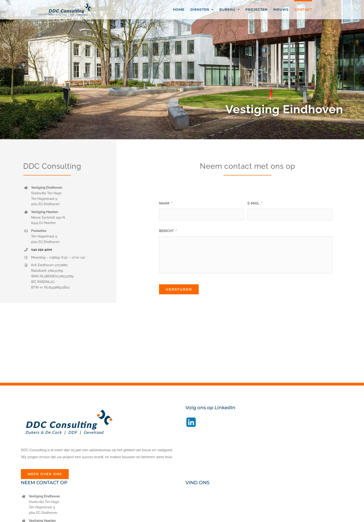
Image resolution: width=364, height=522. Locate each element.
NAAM (165, 203)
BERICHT (168, 231)
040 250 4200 (41, 249)
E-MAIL (254, 203)
